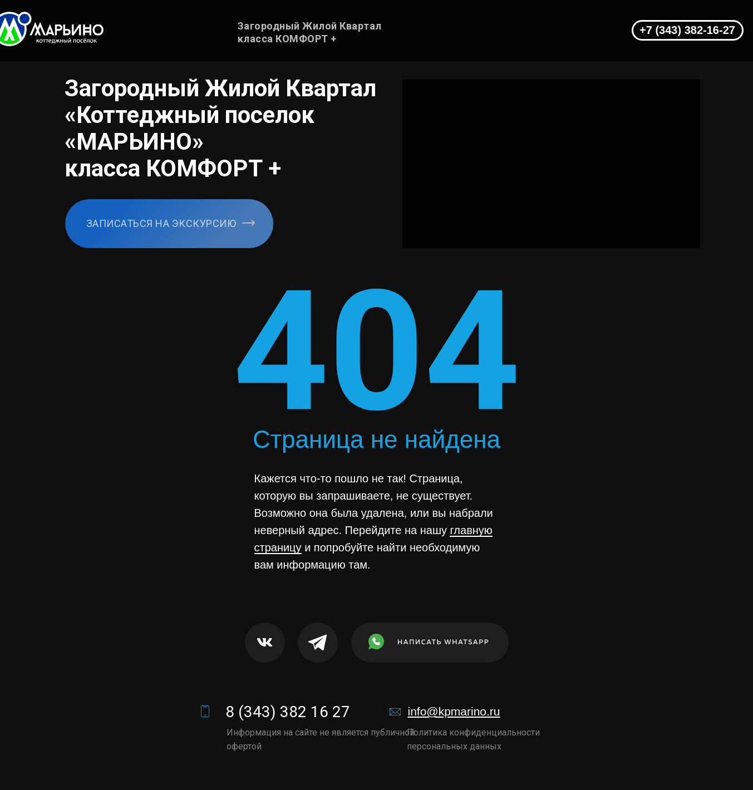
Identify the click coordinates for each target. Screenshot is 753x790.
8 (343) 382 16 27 (287, 712)
